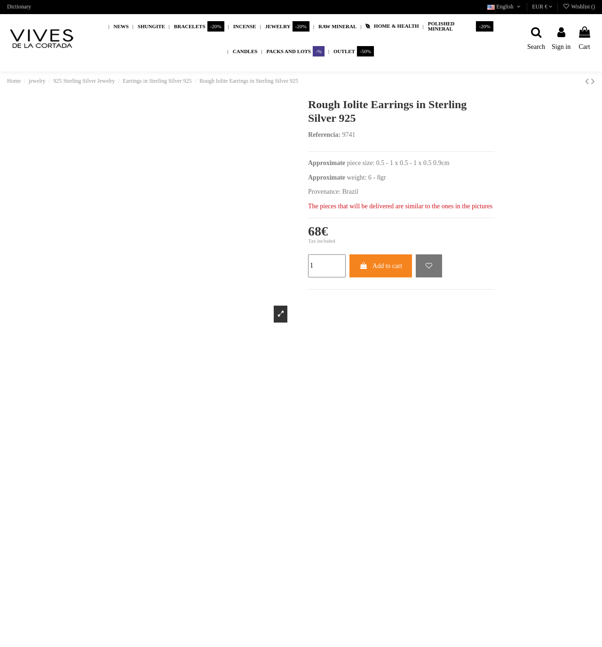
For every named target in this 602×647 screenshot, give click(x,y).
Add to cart (380, 265)
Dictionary (19, 6)
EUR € (542, 6)
